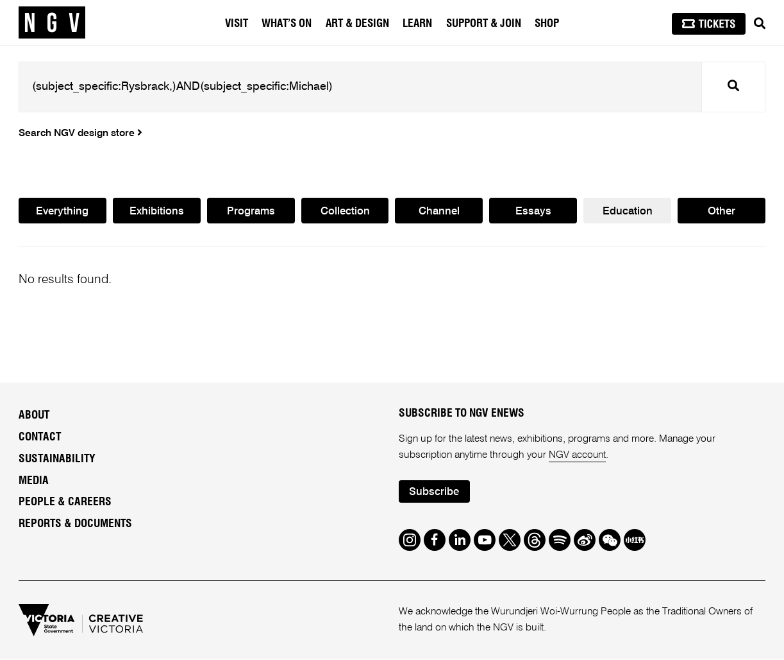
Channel (439, 211)
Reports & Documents (75, 524)
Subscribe (434, 492)
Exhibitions (156, 211)
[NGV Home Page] (52, 22)
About (34, 415)
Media (34, 481)
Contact (40, 437)
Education (628, 211)
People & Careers (65, 502)
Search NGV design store (80, 133)
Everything (62, 211)
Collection (345, 211)
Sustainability (57, 459)
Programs (251, 211)
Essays (533, 211)
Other (721, 211)
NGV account (577, 455)
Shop (547, 23)
